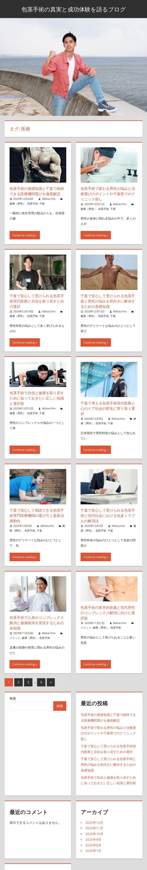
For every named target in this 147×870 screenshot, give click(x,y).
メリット (15, 638)
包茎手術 (32, 209)
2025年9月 (93, 839)
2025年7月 (93, 851)
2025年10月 (94, 834)
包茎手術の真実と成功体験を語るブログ (73, 9)
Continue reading (23, 235)
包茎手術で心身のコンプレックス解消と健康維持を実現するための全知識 (36, 622)
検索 (13, 698)
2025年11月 (94, 828)
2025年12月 (94, 822)
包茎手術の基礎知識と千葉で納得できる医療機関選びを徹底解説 (36, 193)
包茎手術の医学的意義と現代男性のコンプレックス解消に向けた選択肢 (107, 612)
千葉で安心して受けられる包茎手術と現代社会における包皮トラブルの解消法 (107, 515)
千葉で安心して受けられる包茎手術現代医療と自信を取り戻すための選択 (36, 301)
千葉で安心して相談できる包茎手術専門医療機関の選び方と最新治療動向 (36, 515)
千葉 (42, 209)
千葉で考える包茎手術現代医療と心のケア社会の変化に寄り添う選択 (107, 408)
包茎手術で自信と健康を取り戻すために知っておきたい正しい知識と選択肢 (36, 398)
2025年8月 (93, 845)
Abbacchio (48, 204)
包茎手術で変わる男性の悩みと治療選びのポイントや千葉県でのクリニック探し (107, 193)
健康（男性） (18, 209)
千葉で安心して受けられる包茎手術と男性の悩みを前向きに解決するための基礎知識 (107, 301)
